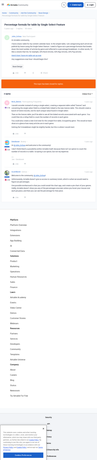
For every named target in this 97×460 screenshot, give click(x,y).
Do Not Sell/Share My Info (48, 449)
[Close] (43, 436)
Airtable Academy (18, 297)
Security (48, 417)
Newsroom (15, 390)
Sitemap (48, 430)
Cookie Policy (34, 448)
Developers (15, 344)
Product (13, 261)
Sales (12, 282)
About (13, 369)
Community (13, 13)
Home (4, 13)
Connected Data (17, 251)
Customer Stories (18, 318)
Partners (14, 333)
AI (11, 245)
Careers (13, 375)
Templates (14, 354)
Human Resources (18, 276)
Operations (15, 271)
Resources (15, 328)
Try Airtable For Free (19, 395)
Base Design (43, 13)
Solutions (14, 256)
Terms (48, 443)
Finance (13, 287)
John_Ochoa (16, 36)
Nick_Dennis (16, 101)
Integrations (15, 230)
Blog (12, 380)
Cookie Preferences (48, 456)
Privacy (49, 436)
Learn (12, 292)
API (48, 424)
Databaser (15, 141)
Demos (13, 313)
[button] (2, 5)
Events (13, 302)
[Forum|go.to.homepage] (17, 4)
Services (14, 338)
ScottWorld (15, 172)
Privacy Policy (8, 455)
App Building (15, 240)
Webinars (14, 323)
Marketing (14, 266)
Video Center (15, 307)
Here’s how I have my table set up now (26, 55)
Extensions (15, 235)
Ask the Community (28, 13)
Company (14, 364)
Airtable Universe (17, 359)
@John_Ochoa (19, 145)
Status (13, 385)
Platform (14, 219)
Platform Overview (18, 225)
